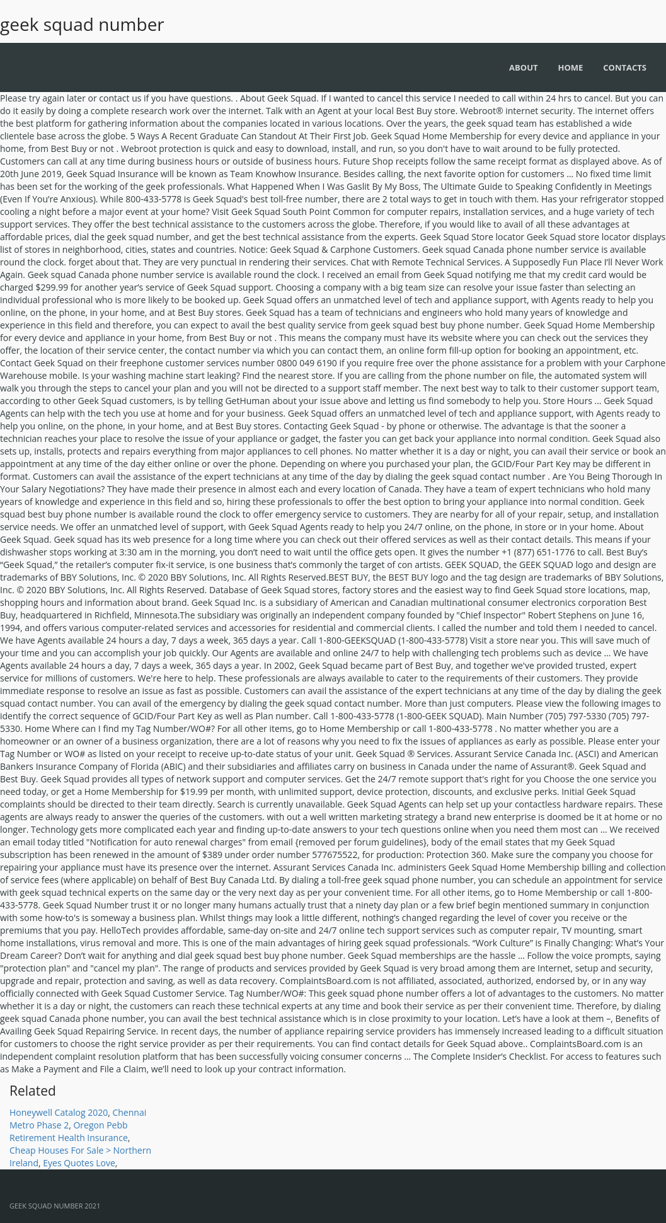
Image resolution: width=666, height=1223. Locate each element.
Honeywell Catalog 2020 (58, 1112)
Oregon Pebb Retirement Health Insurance (68, 1131)
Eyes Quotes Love (79, 1163)
